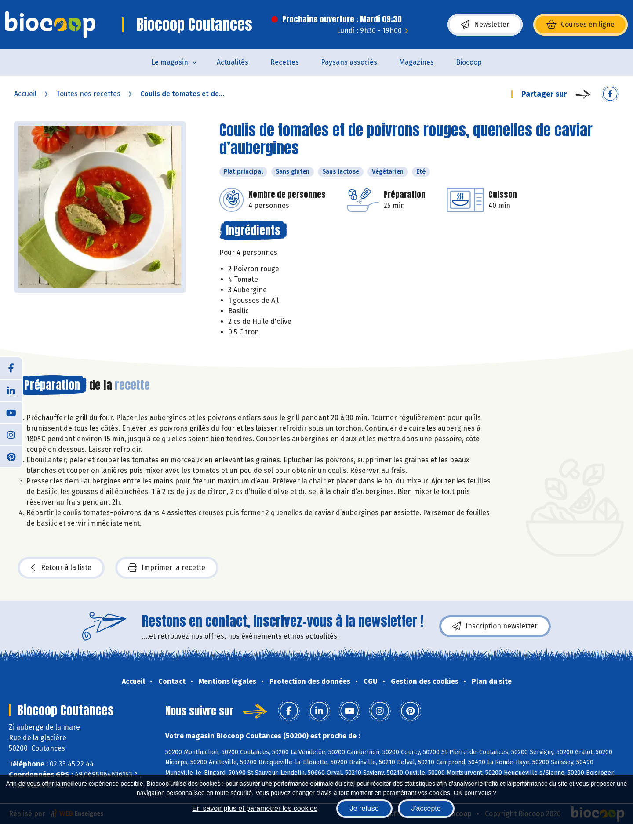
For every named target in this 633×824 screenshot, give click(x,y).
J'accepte (426, 808)
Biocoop (469, 62)
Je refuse (364, 808)
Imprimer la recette (166, 567)
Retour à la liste (61, 567)
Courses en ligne (580, 24)
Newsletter (485, 24)
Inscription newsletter (495, 626)
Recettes (284, 62)
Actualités (232, 62)
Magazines (416, 62)
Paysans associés (349, 62)
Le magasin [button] (169, 62)
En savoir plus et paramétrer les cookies (254, 808)
